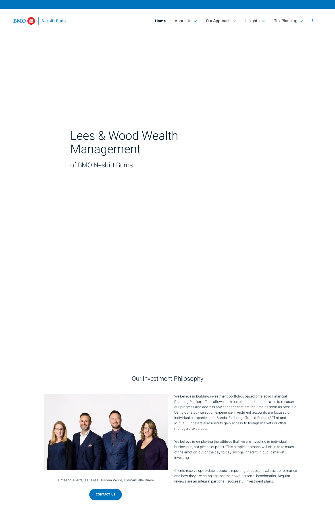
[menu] (312, 21)
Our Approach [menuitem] (221, 21)
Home (160, 21)
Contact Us (106, 494)
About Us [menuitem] (186, 21)
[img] (167, 177)
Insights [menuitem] (255, 21)
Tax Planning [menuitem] (288, 21)
